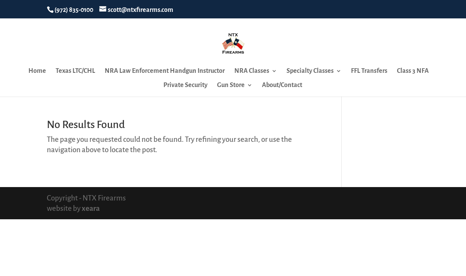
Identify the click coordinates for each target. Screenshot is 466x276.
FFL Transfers (369, 71)
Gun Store (231, 85)
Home (37, 71)
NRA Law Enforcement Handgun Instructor (165, 71)
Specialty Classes (310, 71)
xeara (91, 208)
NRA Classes (251, 71)
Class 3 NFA (413, 71)
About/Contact (282, 85)
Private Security (185, 85)
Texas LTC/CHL (75, 71)
